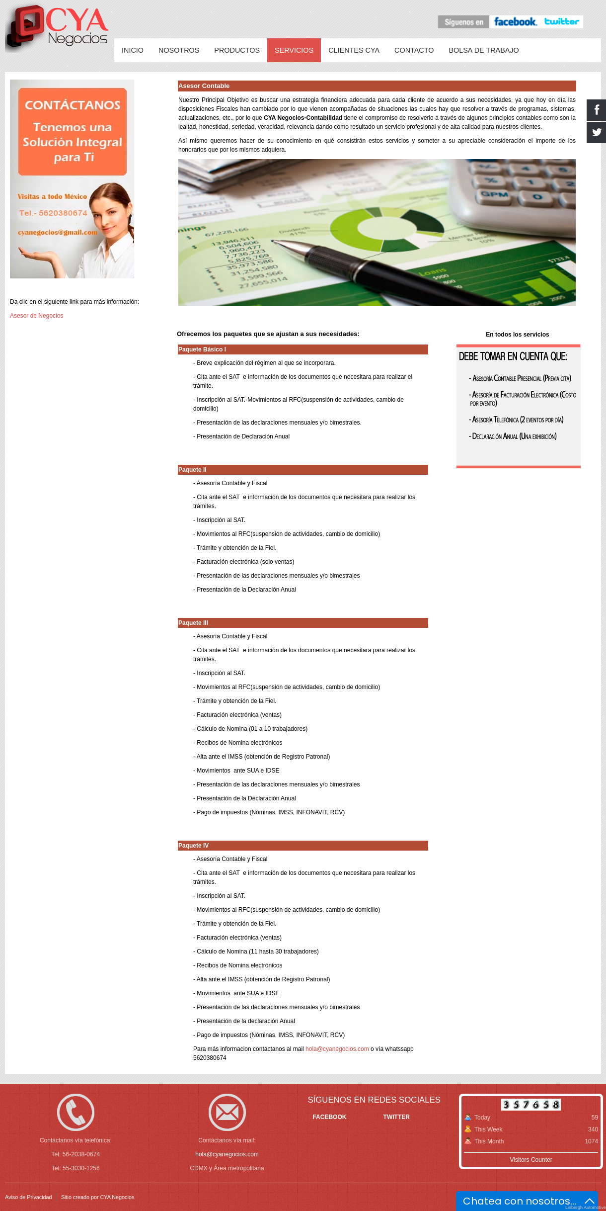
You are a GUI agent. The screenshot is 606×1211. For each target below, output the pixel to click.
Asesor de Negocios (36, 315)
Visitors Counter (531, 1159)
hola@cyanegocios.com (337, 1048)
